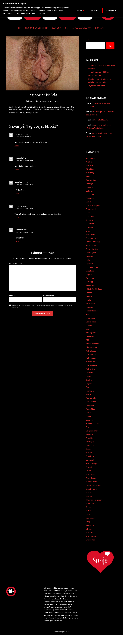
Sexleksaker (90, 456)
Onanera (89, 373)
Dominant (90, 223)
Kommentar (16, 263)
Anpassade (78, 10)
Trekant (89, 507)
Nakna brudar (91, 354)
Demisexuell (91, 209)
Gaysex (89, 274)
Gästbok (56, 28)
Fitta (88, 260)
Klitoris (89, 293)
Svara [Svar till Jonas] (17, 241)
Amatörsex (90, 158)
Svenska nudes (92, 482)
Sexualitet (90, 467)
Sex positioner (92, 431)
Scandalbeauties (92, 423)
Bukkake (89, 187)
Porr (88, 387)
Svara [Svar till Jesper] (17, 146)
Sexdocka (90, 445)
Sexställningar (92, 463)
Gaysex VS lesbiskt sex (97, 86)
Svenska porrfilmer (93, 485)
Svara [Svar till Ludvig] (17, 193)
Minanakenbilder (92, 343)
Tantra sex (90, 492)
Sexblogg (90, 442)
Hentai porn (90, 285)
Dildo (88, 213)
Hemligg (89, 282)
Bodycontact (91, 180)
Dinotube (90, 216)
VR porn (89, 529)
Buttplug (89, 191)
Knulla (88, 300)
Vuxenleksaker (92, 536)
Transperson (91, 503)
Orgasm (89, 383)
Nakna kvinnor (91, 365)
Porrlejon (90, 391)
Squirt (88, 471)
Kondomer (90, 307)
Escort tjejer (91, 253)
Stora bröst (90, 474)
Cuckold (89, 202)
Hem (19, 28)
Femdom (89, 256)
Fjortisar (89, 264)
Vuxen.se (89, 532)
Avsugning (90, 173)
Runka (88, 412)
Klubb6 (89, 296)
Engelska (89, 227)
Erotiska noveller (93, 238)
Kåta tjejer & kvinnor (94, 289)
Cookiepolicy (41, 13)
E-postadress (50, 295)
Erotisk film (90, 234)
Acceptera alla (111, 10)
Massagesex (91, 333)
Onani (88, 376)
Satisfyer (89, 420)
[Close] (121, 1)
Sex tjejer (90, 434)
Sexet (88, 449)
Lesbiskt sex (91, 322)
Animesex (90, 165)
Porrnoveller (91, 398)
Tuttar (88, 511)
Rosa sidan (90, 409)
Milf (87, 340)
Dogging (89, 220)
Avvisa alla (94, 10)
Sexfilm (89, 452)
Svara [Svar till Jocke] (17, 169)
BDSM (88, 176)
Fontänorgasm (92, 267)
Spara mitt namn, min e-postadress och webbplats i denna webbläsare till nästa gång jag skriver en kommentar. (42, 306)
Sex (87, 427)
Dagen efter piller (93, 205)
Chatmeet (90, 198)
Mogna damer (91, 347)
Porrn (88, 394)
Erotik (88, 231)
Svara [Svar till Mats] (17, 217)
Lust (87, 329)
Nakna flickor (91, 362)
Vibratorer (90, 525)
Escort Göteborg (93, 242)
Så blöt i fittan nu (94, 75)
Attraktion (90, 169)
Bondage (89, 183)
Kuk (87, 314)
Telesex (89, 496)
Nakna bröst (91, 351)
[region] (61, 8)
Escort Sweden (92, 249)
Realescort (90, 405)
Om (66, 28)
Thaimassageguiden (94, 500)
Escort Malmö (91, 245)
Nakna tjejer (91, 369)
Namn (13, 295)
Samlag (89, 416)
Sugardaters (91, 478)
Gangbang (90, 271)
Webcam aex (91, 540)
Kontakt (99, 28)
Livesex (89, 325)
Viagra (88, 521)
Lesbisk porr (91, 318)
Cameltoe (90, 194)
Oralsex (89, 380)
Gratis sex (90, 278)
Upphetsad (90, 518)
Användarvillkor (82, 28)
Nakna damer (91, 358)
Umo (88, 514)
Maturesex (90, 336)
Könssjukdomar (92, 311)
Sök (88, 40)
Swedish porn (91, 489)
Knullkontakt (91, 303)
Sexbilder (89, 438)
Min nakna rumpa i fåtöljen (98, 72)
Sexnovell (90, 460)
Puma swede (91, 402)
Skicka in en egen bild (36, 28)
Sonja (57, 101)
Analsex (89, 162)
